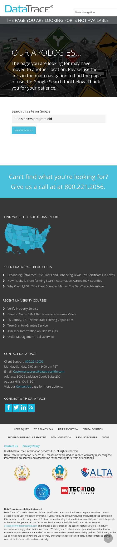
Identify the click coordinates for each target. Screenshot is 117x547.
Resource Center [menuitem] (86, 437)
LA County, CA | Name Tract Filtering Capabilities (41, 320)
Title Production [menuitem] (68, 429)
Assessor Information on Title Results (33, 331)
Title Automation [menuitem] (93, 429)
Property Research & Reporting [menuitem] (27, 437)
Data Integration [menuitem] (61, 437)
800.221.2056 (34, 361)
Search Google (24, 130)
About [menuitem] (105, 437)
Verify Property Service (23, 308)
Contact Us (23, 386)
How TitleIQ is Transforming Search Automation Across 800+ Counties (55, 281)
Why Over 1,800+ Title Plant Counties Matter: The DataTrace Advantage (56, 286)
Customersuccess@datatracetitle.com (38, 371)
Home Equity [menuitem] (21, 429)
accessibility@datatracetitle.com (20, 525)
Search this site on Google (31, 111)
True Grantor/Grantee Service (28, 325)
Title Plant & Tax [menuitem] (43, 429)
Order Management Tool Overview (31, 337)
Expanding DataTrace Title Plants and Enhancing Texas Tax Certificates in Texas (61, 275)
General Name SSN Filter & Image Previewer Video (42, 314)
